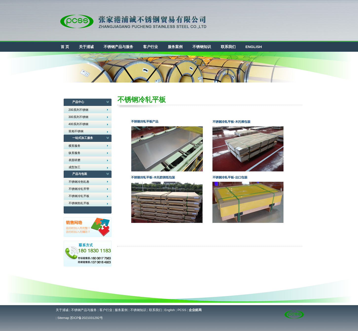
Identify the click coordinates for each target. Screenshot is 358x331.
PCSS (181, 310)
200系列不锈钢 (78, 110)
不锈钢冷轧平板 (79, 196)
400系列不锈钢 (78, 124)
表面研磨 (74, 160)
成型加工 (74, 167)
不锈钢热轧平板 (79, 203)
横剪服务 (74, 146)
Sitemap (63, 318)
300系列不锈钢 (78, 117)
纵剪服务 (74, 153)
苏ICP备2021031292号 (86, 318)
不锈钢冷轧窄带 (79, 189)
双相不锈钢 (76, 131)
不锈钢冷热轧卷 (79, 181)
